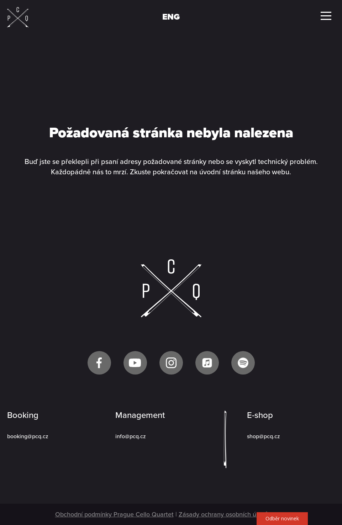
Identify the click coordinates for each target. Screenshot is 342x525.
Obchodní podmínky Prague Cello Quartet (114, 514)
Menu (326, 16)
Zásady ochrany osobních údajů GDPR (233, 514)
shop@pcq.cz (263, 436)
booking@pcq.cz (27, 436)
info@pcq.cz (130, 436)
